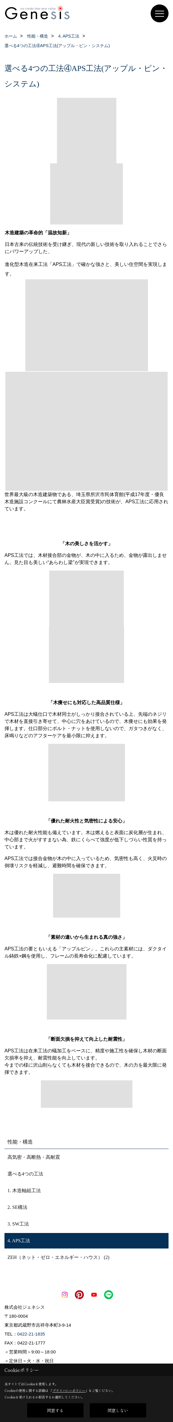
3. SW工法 (18, 1223)
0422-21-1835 (31, 1333)
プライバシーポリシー (68, 1390)
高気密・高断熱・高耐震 (33, 1157)
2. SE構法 (17, 1207)
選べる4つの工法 (25, 1173)
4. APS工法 (18, 1240)
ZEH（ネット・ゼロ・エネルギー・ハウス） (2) (58, 1257)
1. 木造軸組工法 (24, 1190)
